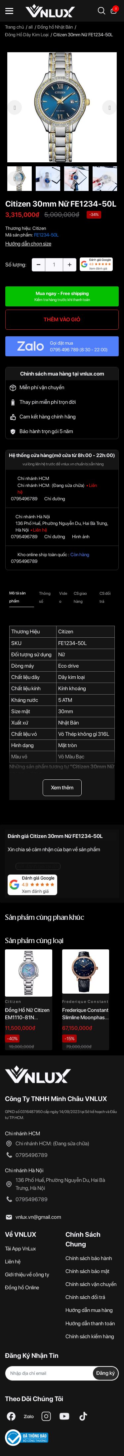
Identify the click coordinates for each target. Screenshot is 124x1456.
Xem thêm (62, 787)
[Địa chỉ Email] (62, 1373)
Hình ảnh (81, 536)
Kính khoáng (72, 688)
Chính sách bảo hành (88, 1258)
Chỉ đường (54, 498)
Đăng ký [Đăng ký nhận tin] (105, 1373)
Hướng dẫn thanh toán (90, 1323)
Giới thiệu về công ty (27, 1274)
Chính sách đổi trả (85, 1297)
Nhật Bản (68, 723)
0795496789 (24, 498)
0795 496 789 (64, 349)
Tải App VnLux (20, 1248)
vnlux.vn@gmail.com (38, 1217)
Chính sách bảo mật (87, 1271)
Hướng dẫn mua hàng (89, 1310)
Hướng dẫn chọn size (28, 244)
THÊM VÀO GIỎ (62, 319)
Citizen (39, 228)
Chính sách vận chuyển (90, 1284)
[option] (62, 107)
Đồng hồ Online (22, 1287)
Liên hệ (13, 1261)
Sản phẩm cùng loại (34, 941)
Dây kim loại (71, 677)
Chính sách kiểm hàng (89, 1336)
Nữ (61, 654)
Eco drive (68, 666)
